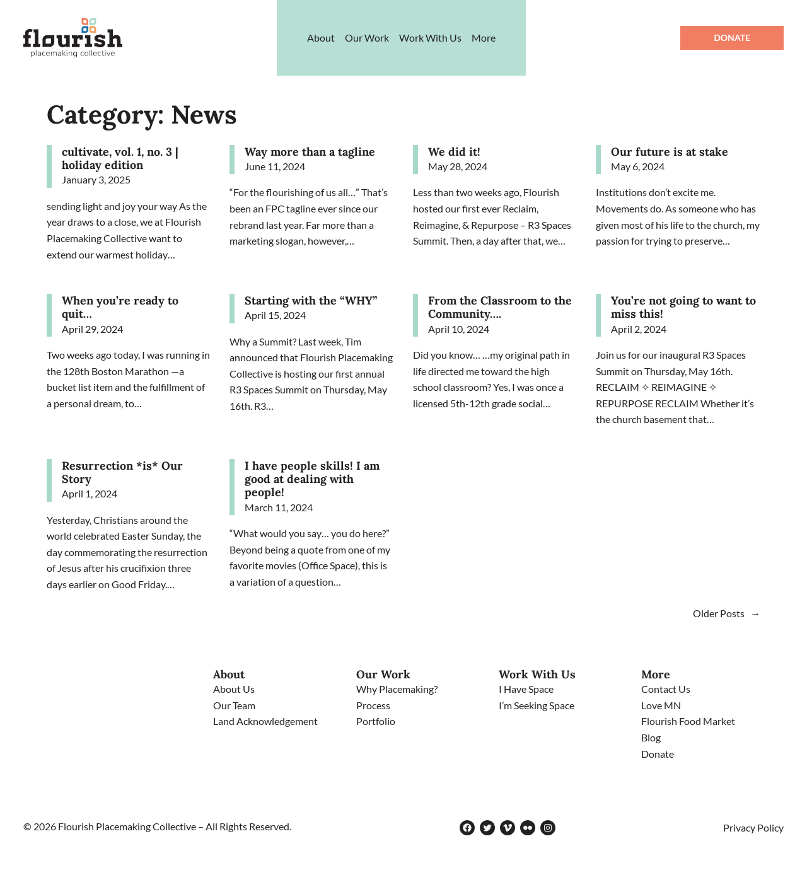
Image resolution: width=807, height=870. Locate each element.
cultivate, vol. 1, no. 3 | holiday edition (120, 158)
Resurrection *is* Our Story (122, 472)
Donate (732, 37)
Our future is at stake (669, 151)
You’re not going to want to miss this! (683, 307)
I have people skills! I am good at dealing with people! (312, 479)
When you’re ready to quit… (120, 307)
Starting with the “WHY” (311, 300)
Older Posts (726, 613)
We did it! (454, 151)
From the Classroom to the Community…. (500, 307)
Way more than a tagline (310, 151)
